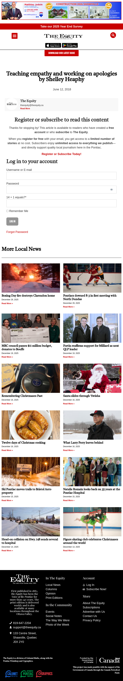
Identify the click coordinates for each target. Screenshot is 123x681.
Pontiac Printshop (11, 661)
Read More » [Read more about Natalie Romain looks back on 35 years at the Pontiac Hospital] (68, 500)
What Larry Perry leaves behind (83, 442)
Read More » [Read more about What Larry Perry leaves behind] (68, 450)
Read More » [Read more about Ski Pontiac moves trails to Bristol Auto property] (7, 500)
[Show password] (111, 189)
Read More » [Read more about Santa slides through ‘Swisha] (68, 404)
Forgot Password (17, 232)
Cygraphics (28, 661)
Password (12, 183)
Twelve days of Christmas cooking (23, 442)
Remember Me (17, 211)
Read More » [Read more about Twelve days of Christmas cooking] (7, 450)
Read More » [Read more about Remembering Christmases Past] (7, 404)
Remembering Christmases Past (22, 396)
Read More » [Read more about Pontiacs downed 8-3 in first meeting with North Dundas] (68, 307)
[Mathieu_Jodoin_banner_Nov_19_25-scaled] (61, 18)
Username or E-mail (19, 169)
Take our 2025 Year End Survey (61, 26)
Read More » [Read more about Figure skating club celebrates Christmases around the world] (68, 550)
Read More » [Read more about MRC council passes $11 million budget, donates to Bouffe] (7, 357)
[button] (15, 36)
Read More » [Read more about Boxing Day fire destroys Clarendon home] (7, 303)
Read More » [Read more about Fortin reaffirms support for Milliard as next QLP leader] (68, 357)
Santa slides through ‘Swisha (81, 396)
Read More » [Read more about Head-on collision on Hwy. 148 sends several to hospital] (7, 550)
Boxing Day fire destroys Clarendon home (28, 295)
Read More (25, 108)
